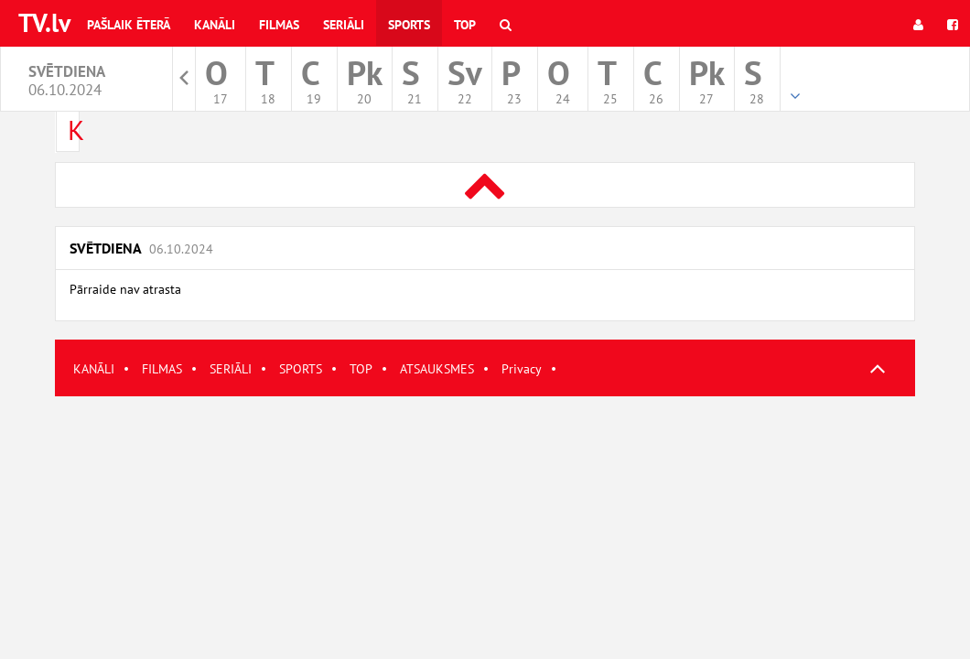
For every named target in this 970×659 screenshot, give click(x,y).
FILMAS (162, 368)
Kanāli (214, 24)
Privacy (521, 368)
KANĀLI (93, 368)
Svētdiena (141, 248)
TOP (361, 368)
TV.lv (44, 22)
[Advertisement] (485, 524)
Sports (409, 24)
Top (465, 24)
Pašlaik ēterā (128, 24)
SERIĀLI (231, 368)
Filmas (279, 24)
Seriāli (343, 24)
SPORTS (300, 368)
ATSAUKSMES (437, 368)
